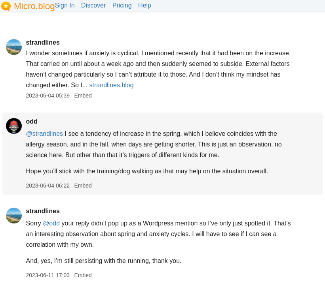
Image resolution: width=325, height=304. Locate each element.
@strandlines (44, 133)
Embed (82, 95)
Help (144, 5)
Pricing (122, 5)
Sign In (65, 5)
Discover (93, 5)
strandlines (42, 42)
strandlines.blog (111, 85)
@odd (51, 223)
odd (31, 121)
